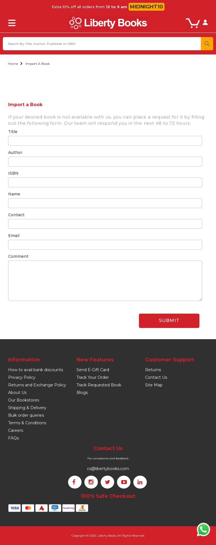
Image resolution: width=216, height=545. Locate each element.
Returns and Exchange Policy (37, 384)
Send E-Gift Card (92, 369)
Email (13, 235)
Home (13, 63)
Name (14, 194)
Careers (15, 430)
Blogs (82, 392)
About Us (17, 392)
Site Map (154, 384)
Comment (18, 256)
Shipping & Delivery (27, 407)
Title (12, 131)
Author (15, 152)
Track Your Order (92, 377)
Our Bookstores (23, 400)
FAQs (13, 438)
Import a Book (38, 63)
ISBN (13, 173)
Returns (153, 369)
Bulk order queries (26, 415)
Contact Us (156, 377)
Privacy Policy (21, 377)
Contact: (16, 214)
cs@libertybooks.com (108, 468)
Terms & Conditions (27, 422)
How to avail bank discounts (35, 369)
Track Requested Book (98, 384)
